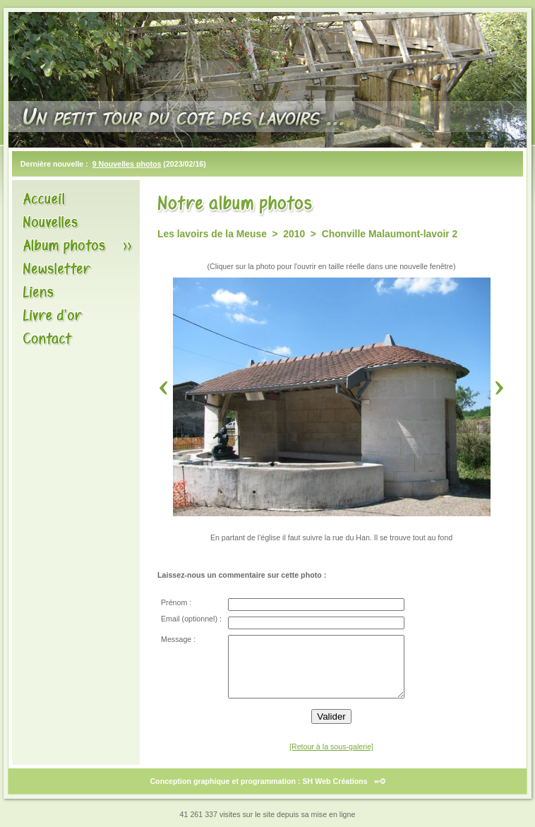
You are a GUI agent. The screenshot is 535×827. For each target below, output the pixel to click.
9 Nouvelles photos (127, 164)
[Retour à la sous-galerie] (331, 746)
